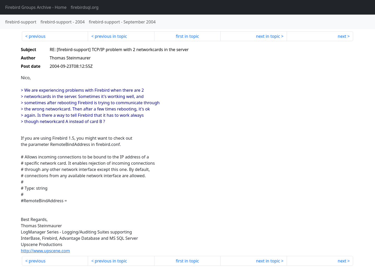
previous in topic (111, 36)
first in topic (187, 36)
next (342, 36)
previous (37, 36)
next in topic (268, 36)
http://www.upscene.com (45, 251)
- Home (36, 7)
